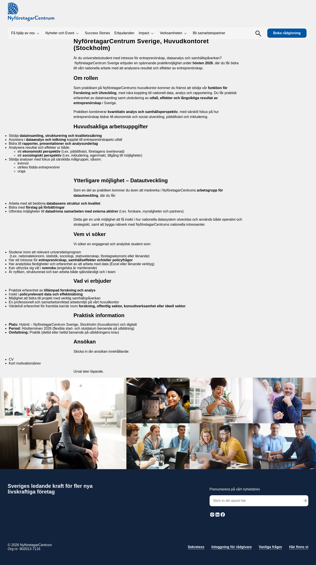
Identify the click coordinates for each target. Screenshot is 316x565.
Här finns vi (298, 547)
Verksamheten (171, 33)
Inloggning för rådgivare (231, 547)
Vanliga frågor (270, 547)
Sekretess (196, 547)
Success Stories (97, 33)
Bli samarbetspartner (209, 33)
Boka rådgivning (287, 33)
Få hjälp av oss (23, 33)
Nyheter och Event (59, 33)
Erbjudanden (124, 33)
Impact (144, 33)
